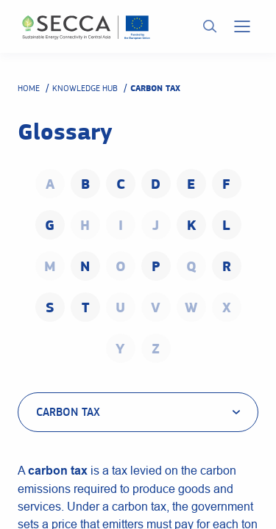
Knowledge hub (85, 88)
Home (29, 88)
